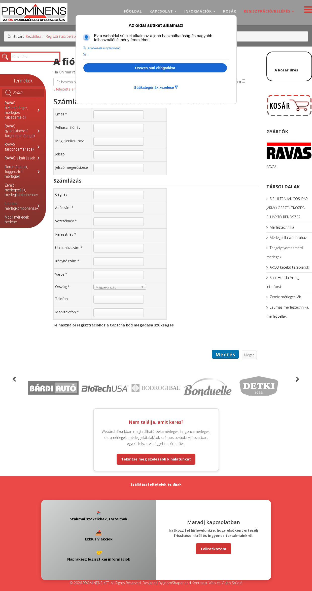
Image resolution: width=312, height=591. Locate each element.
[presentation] (91, 340)
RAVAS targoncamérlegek (19, 147)
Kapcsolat (161, 11)
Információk (198, 11)
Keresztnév (65, 234)
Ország (62, 286)
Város (61, 274)
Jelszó (60, 154)
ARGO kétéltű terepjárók (289, 267)
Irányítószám (67, 261)
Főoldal (133, 11)
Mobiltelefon (67, 312)
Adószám (64, 207)
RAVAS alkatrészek (20, 158)
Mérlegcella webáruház (288, 237)
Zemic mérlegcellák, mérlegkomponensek (22, 190)
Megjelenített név (69, 140)
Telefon (61, 298)
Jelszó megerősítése (71, 167)
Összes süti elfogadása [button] (155, 68)
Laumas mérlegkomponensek (22, 206)
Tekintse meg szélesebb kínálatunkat (156, 459)
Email (61, 114)
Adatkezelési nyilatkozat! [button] (103, 48)
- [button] (87, 55)
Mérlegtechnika (282, 227)
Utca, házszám (68, 247)
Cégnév (61, 194)
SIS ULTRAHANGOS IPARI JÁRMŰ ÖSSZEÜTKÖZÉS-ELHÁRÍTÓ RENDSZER (287, 207)
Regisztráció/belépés (267, 11)
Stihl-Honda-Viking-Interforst (283, 282)
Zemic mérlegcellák (285, 296)
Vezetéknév (66, 221)
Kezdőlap (33, 36)
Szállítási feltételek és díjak (156, 484)
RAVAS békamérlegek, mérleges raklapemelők (16, 110)
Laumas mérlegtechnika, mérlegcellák (287, 312)
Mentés (225, 354)
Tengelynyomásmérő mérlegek (284, 252)
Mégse (249, 355)
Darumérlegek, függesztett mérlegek (16, 171)
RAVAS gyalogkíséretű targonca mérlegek (20, 131)
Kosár (229, 11)
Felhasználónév (67, 127)
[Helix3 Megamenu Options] (307, 11)
